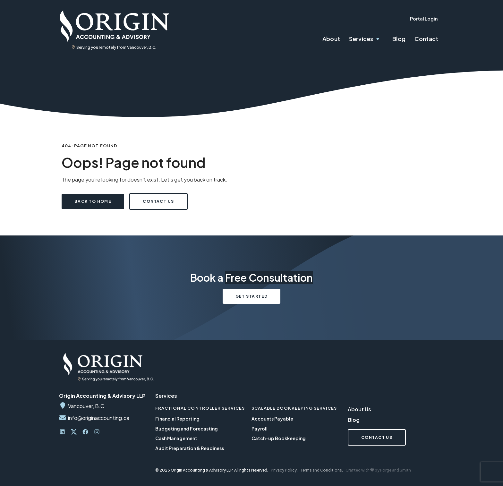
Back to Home (92, 201)
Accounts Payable (272, 419)
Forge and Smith (395, 470)
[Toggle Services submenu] (381, 39)
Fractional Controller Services (200, 408)
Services (361, 38)
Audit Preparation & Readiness (189, 448)
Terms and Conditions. (321, 470)
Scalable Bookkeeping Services (294, 408)
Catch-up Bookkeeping (279, 438)
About (331, 38)
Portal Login (424, 18)
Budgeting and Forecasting (186, 428)
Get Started (251, 296)
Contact (426, 38)
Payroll (260, 428)
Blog (398, 38)
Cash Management (176, 438)
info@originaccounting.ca (98, 417)
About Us (359, 409)
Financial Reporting (177, 419)
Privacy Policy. (284, 470)
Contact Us (158, 201)
